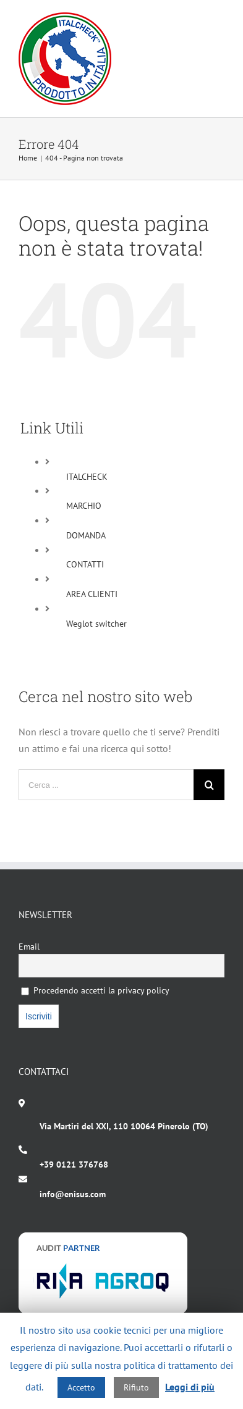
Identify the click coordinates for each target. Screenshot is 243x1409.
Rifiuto (136, 1387)
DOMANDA (86, 535)
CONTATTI (85, 564)
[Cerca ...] (106, 784)
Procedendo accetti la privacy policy (95, 990)
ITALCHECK (87, 476)
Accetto (81, 1387)
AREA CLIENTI (91, 594)
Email (29, 946)
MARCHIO (83, 505)
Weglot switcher (96, 623)
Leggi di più (190, 1387)
